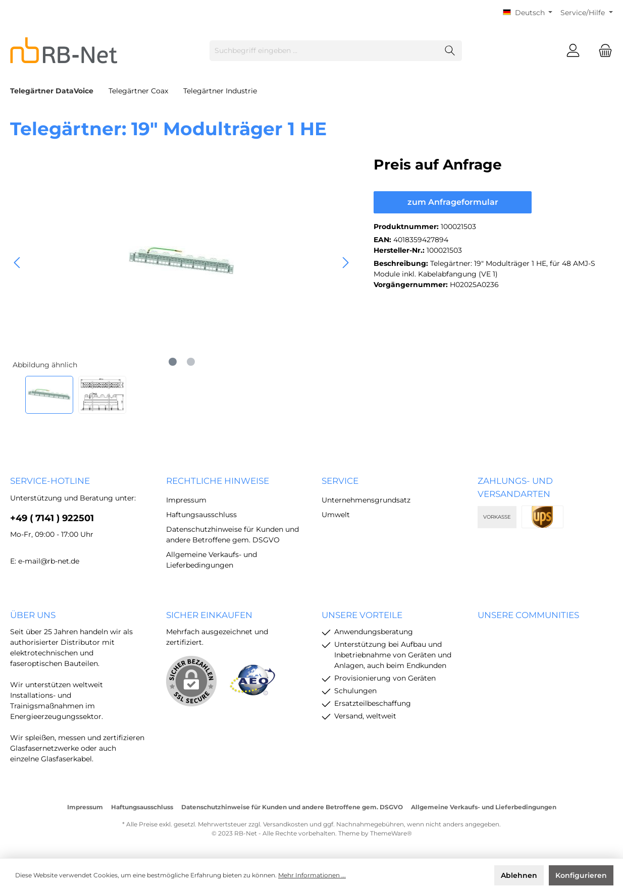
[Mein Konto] (573, 50)
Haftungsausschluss (201, 514)
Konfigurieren (581, 875)
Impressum (186, 500)
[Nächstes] (345, 262)
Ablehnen (519, 875)
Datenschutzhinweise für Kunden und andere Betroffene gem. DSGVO (292, 807)
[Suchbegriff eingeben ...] (324, 50)
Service (340, 481)
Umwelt (336, 514)
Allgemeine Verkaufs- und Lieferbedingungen (483, 807)
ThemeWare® (391, 833)
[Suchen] (450, 50)
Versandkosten (285, 824)
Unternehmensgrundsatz (366, 500)
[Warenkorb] (602, 50)
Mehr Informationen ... (312, 875)
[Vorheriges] (17, 262)
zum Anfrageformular (452, 202)
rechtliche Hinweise (217, 481)
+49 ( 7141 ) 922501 (52, 518)
